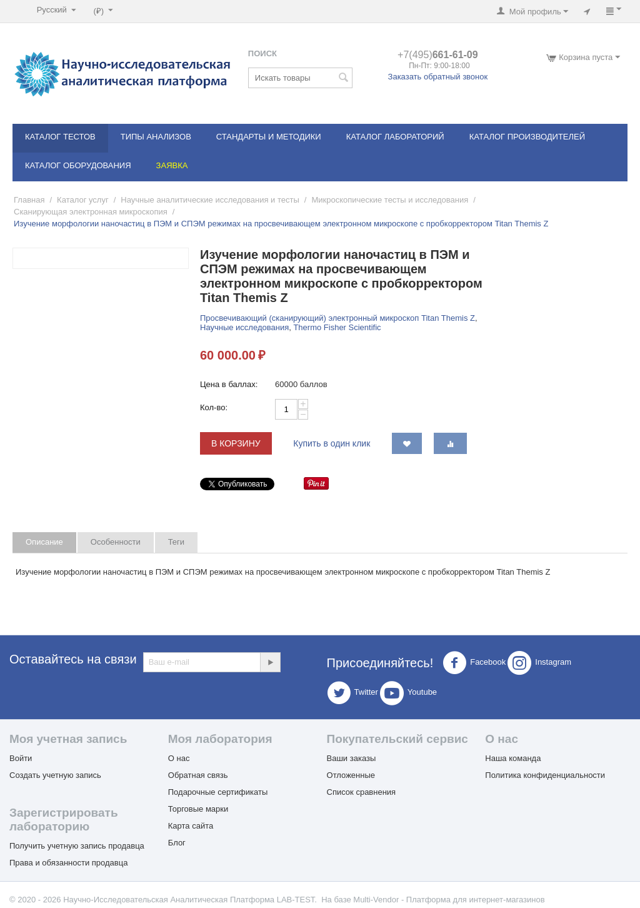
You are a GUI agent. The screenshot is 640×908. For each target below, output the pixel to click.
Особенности (116, 542)
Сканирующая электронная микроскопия (91, 211)
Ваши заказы (351, 758)
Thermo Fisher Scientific (337, 327)
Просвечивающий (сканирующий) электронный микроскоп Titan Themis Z (337, 318)
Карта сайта (190, 825)
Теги (176, 542)
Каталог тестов (60, 136)
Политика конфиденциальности (545, 775)
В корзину (236, 443)
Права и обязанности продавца (68, 862)
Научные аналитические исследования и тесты (210, 199)
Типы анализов (156, 136)
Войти (20, 758)
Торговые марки (198, 809)
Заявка (172, 165)
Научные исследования (244, 327)
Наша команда (513, 758)
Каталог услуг (83, 199)
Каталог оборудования (78, 165)
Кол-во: (214, 407)
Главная (29, 199)
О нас (179, 758)
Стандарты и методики (268, 136)
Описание (44, 542)
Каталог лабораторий (395, 136)
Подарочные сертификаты (218, 792)
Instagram (539, 663)
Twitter (352, 693)
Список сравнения (361, 792)
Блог (177, 842)
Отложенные (351, 775)
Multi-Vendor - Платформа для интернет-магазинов (448, 899)
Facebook (474, 663)
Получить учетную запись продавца (76, 845)
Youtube (408, 693)
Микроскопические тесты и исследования (389, 199)
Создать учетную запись (55, 775)
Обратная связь (198, 775)
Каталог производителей (527, 136)
